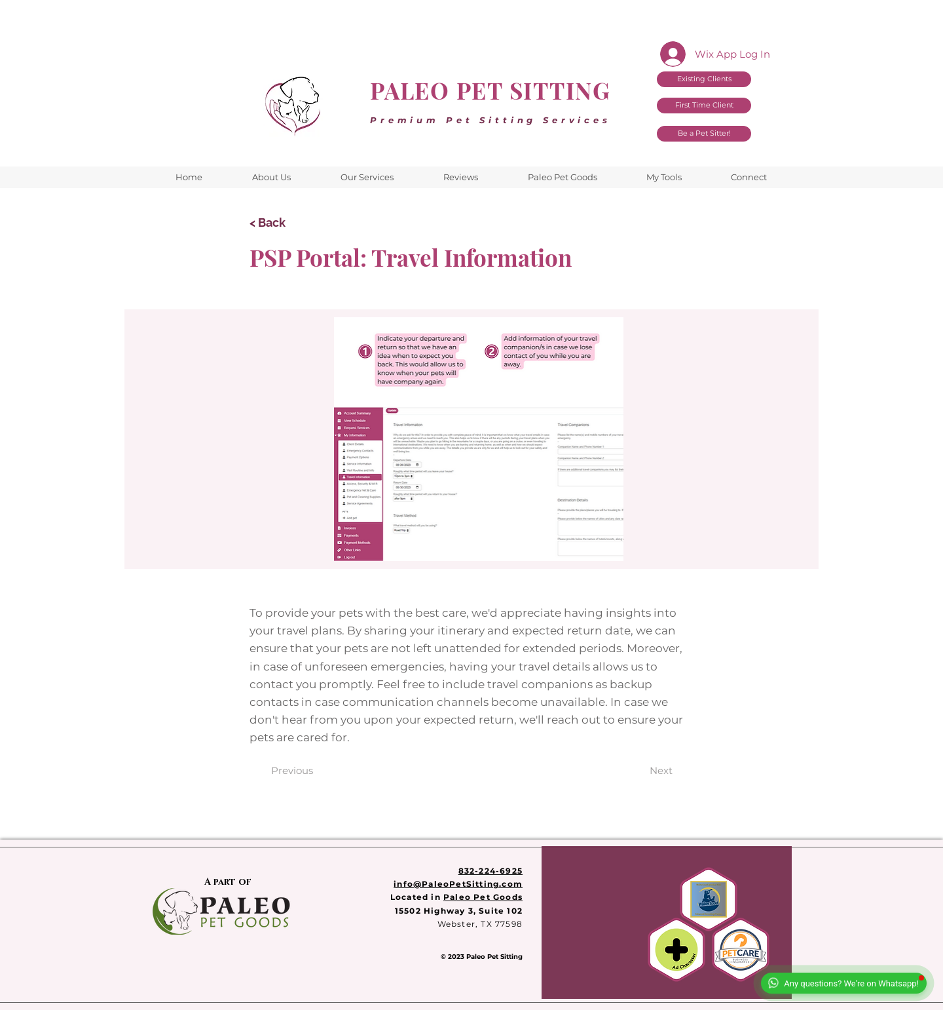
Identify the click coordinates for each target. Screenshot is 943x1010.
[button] (663, 177)
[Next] (661, 770)
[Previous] (292, 770)
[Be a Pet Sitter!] (704, 134)
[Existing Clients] (704, 79)
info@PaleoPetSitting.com (458, 884)
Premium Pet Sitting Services (490, 120)
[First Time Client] (704, 105)
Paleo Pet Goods (483, 897)
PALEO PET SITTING (490, 90)
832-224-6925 (490, 871)
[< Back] (293, 222)
